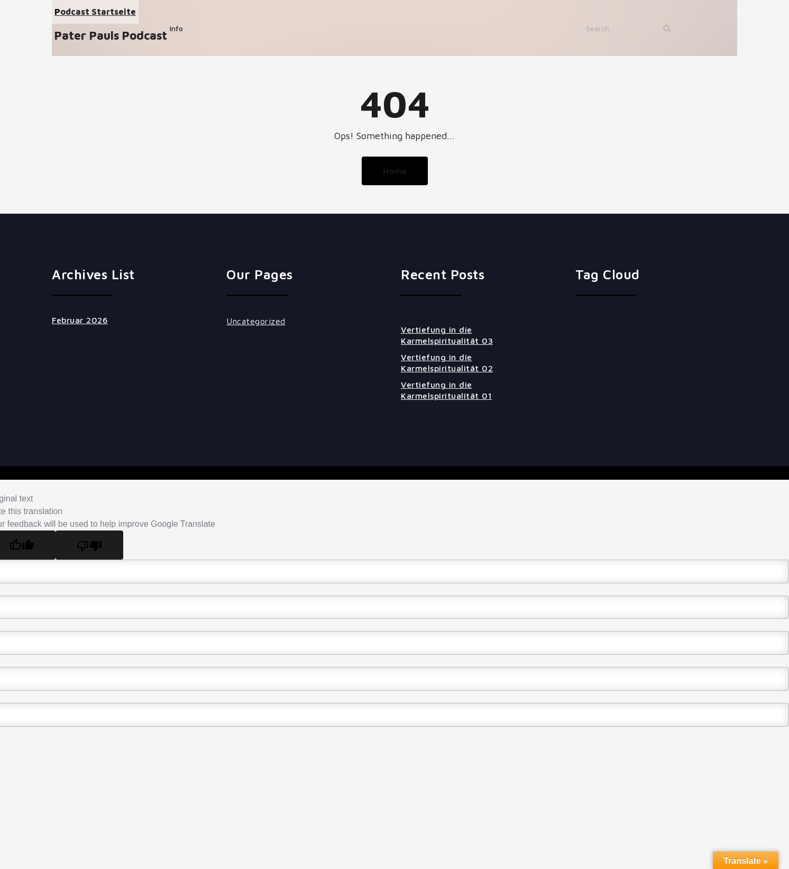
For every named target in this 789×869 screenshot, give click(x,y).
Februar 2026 (80, 320)
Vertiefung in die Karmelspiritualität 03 (447, 335)
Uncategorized (256, 321)
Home (395, 171)
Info (176, 28)
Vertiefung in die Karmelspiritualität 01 (446, 390)
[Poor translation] (89, 545)
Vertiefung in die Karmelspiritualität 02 (447, 362)
